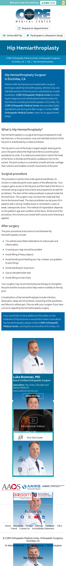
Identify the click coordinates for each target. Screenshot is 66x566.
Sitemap (39, 526)
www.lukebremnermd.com (25, 391)
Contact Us (25, 528)
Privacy (29, 526)
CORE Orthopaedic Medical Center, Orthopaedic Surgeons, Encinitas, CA (34, 540)
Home (8, 526)
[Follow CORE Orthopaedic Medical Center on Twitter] (29, 517)
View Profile (33, 396)
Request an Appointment (35, 28)
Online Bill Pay (14, 36)
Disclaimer (18, 526)
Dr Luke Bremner (35, 546)
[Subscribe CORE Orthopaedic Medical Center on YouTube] (36, 517)
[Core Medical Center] (33, 15)
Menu (61, 17)
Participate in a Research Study (46, 36)
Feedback (49, 526)
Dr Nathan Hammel (14, 546)
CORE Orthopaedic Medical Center (33, 95)
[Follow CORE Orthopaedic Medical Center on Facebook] (22, 517)
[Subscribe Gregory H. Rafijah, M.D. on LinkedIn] (43, 517)
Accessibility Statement (43, 528)
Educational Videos (33, 426)
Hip (28, 62)
